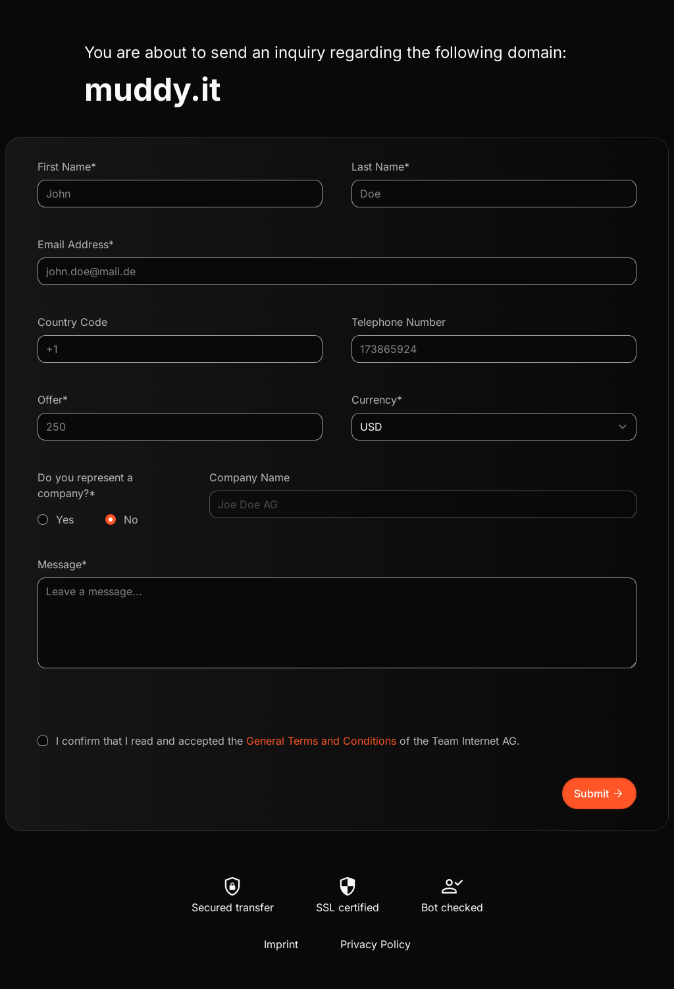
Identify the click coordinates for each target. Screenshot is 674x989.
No (131, 519)
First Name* (67, 166)
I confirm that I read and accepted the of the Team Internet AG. (288, 740)
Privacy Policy (375, 944)
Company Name (249, 477)
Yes (65, 519)
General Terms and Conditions (321, 740)
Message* (62, 564)
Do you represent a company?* (109, 499)
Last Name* (380, 166)
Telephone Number (398, 322)
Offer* (53, 399)
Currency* (376, 399)
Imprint (281, 944)
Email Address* (76, 244)
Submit (599, 793)
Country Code (72, 322)
